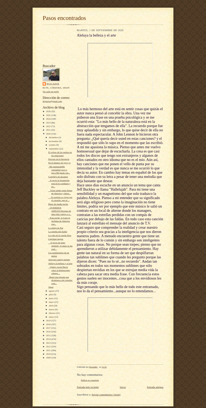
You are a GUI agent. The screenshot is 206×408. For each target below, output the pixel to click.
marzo (52, 309)
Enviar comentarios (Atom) (106, 394)
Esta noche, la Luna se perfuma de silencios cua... (59, 221)
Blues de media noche (58, 204)
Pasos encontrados (64, 18)
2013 (48, 343)
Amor (51, 287)
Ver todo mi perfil (51, 91)
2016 (48, 331)
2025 (48, 115)
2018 (48, 324)
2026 (48, 111)
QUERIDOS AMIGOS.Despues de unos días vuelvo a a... (59, 211)
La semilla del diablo (57, 231)
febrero (52, 313)
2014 (48, 339)
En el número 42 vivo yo (59, 163)
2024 (48, 119)
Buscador (53, 84)
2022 (48, 126)
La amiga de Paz (55, 228)
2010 (48, 354)
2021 (48, 130)
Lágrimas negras (55, 239)
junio (51, 298)
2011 (48, 350)
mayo (52, 302)
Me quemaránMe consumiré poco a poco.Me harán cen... (59, 169)
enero (52, 317)
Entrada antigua (155, 387)
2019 (48, 320)
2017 (48, 328)
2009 (48, 357)
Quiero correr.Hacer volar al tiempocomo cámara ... (59, 270)
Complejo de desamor (58, 176)
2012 (48, 346)
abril (51, 305)
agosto (52, 291)
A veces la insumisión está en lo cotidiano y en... (59, 183)
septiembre (54, 148)
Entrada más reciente (88, 387)
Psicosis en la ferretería (58, 159)
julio (51, 294)
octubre (52, 145)
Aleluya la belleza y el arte (60, 263)
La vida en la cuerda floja (59, 235)
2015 (48, 335)
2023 (48, 122)
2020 (48, 134)
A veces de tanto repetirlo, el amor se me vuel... (60, 245)
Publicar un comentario (90, 380)
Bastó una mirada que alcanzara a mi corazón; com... (60, 280)
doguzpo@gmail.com (52, 101)
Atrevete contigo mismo (59, 259)
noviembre (54, 141)
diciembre (53, 137)
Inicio (123, 387)
